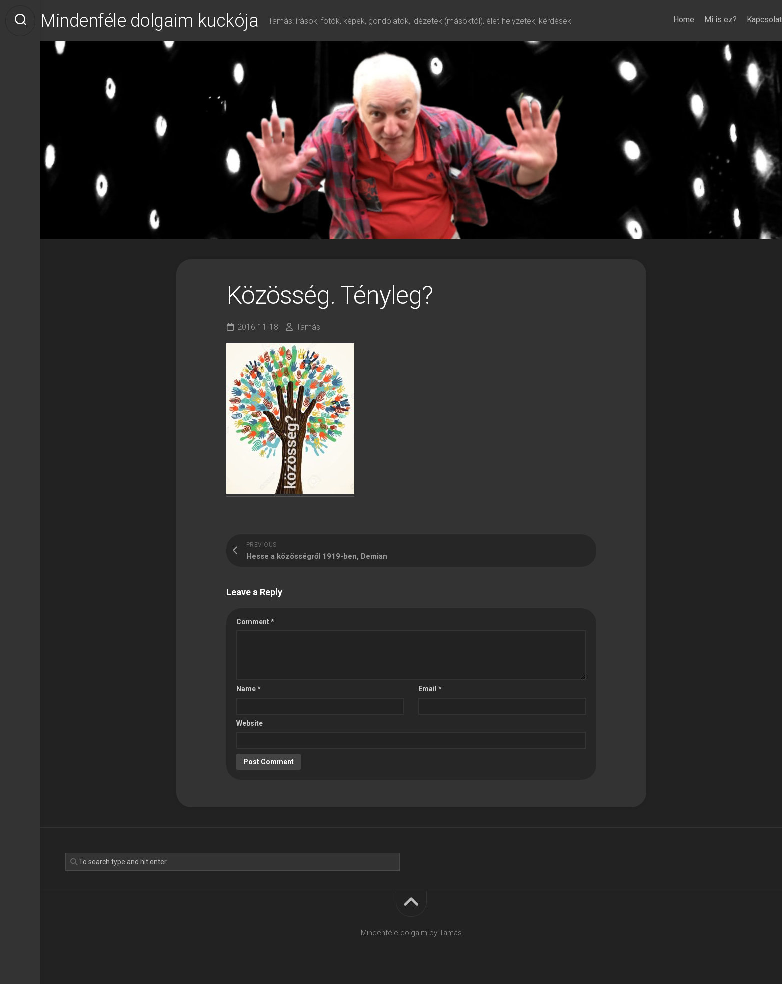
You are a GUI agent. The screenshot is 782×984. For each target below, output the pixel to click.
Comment (255, 622)
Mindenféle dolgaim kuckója (169, 20)
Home (663, 19)
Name (248, 689)
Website (249, 723)
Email (430, 689)
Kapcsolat (744, 19)
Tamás (308, 327)
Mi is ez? (700, 19)
